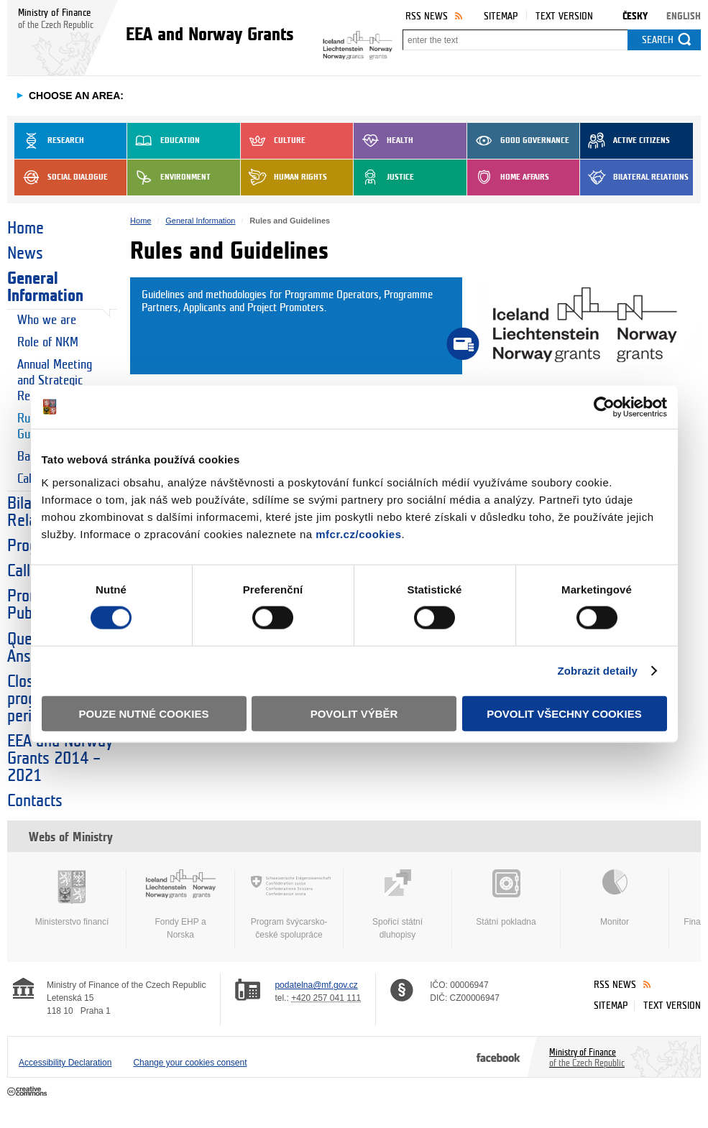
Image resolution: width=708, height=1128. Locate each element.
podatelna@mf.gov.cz (316, 985)
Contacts (35, 801)
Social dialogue (61, 177)
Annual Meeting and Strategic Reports (54, 380)
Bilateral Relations (634, 177)
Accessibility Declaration (65, 1063)
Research (49, 140)
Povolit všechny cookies (564, 713)
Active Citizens (625, 140)
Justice (384, 177)
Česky (635, 16)
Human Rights (284, 177)
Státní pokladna (506, 898)
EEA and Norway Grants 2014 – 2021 (60, 759)
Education (163, 140)
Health (383, 140)
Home (25, 228)
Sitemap (501, 16)
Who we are (46, 320)
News (25, 254)
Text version (564, 16)
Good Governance (518, 140)
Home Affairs (508, 177)
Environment (169, 177)
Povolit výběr (354, 713)
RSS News (426, 16)
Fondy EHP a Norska (180, 904)
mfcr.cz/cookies (358, 533)
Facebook (498, 1057)
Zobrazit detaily (597, 671)
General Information (45, 287)
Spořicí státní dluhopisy (397, 904)
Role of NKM (47, 342)
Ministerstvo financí (71, 898)
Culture (273, 140)
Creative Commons (28, 1092)
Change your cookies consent (190, 1063)
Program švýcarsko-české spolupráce (288, 904)
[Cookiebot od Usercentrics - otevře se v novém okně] (604, 407)
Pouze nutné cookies (144, 713)
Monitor (614, 898)
